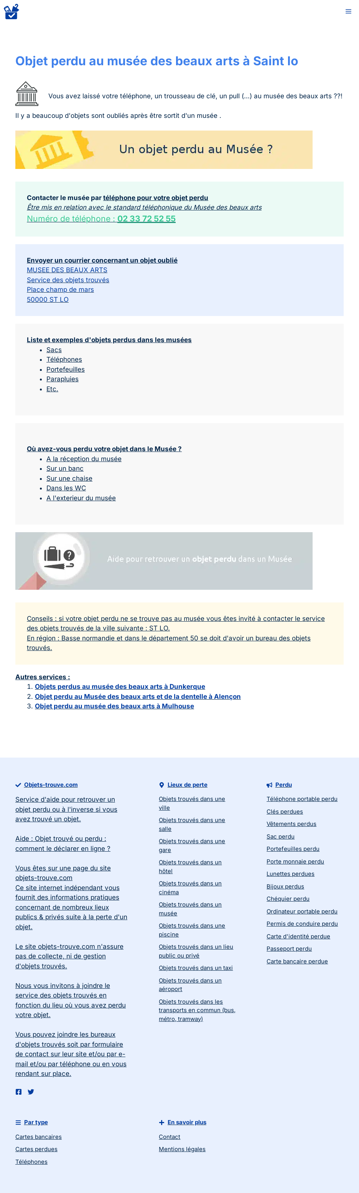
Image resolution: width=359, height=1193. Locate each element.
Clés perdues (285, 811)
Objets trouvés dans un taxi (196, 967)
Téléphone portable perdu (302, 799)
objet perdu (32, 809)
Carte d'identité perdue (298, 936)
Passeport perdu (289, 948)
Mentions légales (182, 1149)
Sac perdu (281, 836)
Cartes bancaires (38, 1136)
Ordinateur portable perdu (302, 911)
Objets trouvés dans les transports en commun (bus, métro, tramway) (197, 1010)
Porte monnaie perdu (295, 861)
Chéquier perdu (288, 898)
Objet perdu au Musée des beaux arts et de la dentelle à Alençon (138, 696)
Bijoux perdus (285, 886)
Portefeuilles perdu (293, 848)
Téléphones (31, 1161)
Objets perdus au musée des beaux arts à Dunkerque (120, 686)
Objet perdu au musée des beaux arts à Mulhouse (114, 706)
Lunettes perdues (291, 873)
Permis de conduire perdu (302, 923)
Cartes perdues (36, 1149)
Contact (169, 1136)
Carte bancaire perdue (297, 961)
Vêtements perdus (291, 823)
